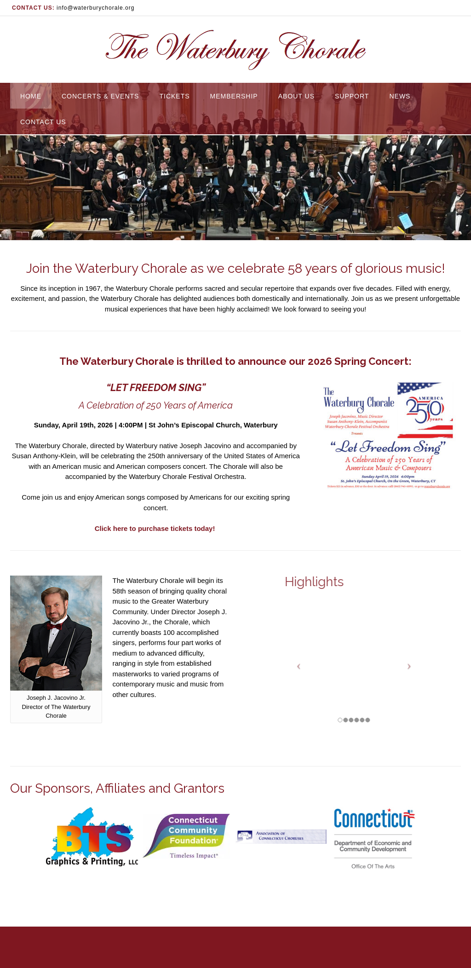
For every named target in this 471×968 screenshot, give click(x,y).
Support (352, 96)
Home (30, 96)
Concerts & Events (100, 96)
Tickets (174, 96)
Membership (234, 96)
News (399, 96)
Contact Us (43, 122)
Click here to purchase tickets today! (156, 528)
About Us (296, 96)
